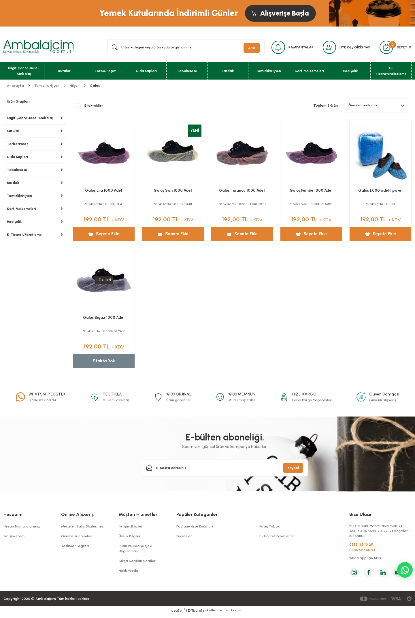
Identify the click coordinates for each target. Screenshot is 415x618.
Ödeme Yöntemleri (76, 537)
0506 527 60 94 (362, 553)
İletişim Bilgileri (131, 527)
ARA (247, 48)
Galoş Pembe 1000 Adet (311, 191)
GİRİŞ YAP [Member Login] (361, 48)
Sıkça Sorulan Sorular (137, 562)
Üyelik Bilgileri (130, 537)
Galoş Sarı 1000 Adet (173, 191)
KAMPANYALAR (297, 48)
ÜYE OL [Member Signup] (344, 48)
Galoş (95, 87)
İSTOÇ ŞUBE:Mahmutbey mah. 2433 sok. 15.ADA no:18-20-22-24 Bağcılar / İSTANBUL (379, 532)
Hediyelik (14, 223)
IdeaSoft (178, 613)
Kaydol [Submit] (293, 469)
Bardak (13, 184)
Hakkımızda (128, 572)
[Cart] (385, 47)
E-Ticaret (195, 614)
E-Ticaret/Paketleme (24, 236)
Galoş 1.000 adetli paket (380, 191)
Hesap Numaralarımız (21, 527)
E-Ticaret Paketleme (276, 537)
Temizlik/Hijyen (19, 197)
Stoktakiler (93, 107)
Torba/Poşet (17, 145)
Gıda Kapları (17, 158)
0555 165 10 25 (361, 547)
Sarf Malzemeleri (21, 210)
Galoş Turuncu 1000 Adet (242, 191)
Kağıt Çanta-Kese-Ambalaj (30, 119)
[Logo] (38, 48)
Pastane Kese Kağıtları (194, 527)
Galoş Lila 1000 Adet (103, 191)
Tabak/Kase (17, 171)
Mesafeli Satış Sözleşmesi (82, 527)
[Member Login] (327, 47)
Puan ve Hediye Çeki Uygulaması (135, 549)
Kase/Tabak (269, 527)
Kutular (13, 132)
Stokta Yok (104, 362)
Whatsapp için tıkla (365, 561)
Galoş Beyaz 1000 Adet (104, 318)
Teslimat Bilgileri (75, 547)
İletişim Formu (15, 537)
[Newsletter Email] (225, 469)
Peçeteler (184, 537)
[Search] (183, 47)
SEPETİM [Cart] (404, 48)
